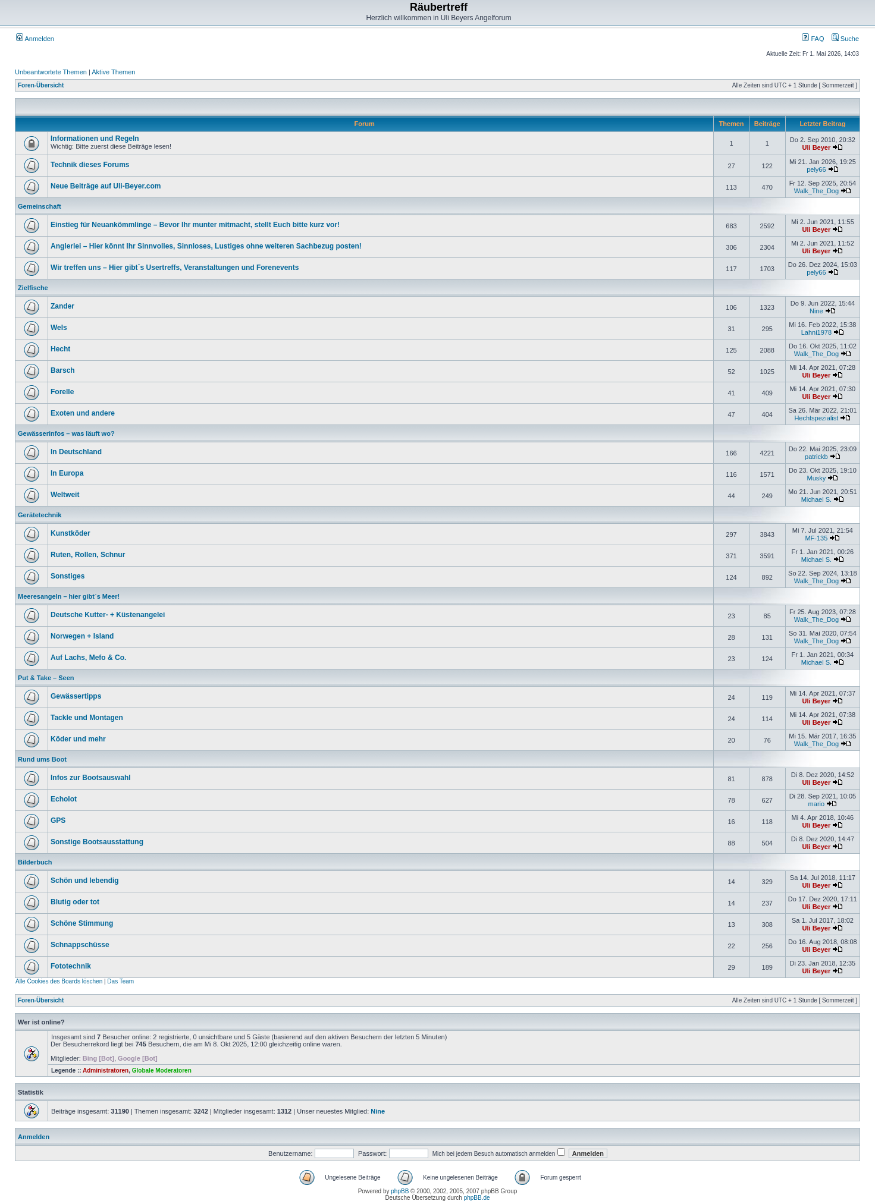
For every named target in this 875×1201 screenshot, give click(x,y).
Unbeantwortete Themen (51, 72)
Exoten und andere (83, 413)
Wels (59, 327)
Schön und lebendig (85, 880)
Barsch (63, 370)
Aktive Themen (113, 72)
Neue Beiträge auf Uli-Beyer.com (106, 186)
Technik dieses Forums (90, 165)
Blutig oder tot (75, 902)
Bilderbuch (35, 862)
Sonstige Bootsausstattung (97, 842)
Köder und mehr (78, 739)
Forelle (62, 392)
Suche (845, 38)
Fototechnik (71, 966)
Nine (816, 311)
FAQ (813, 38)
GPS (58, 820)
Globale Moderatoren (162, 1070)
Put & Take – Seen (46, 677)
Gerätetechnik (39, 514)
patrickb (816, 456)
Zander (62, 306)
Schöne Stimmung (82, 923)
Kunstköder (70, 533)
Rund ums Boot (42, 759)
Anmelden (35, 38)
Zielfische (33, 287)
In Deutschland (76, 452)
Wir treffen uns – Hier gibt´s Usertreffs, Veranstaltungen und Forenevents (175, 267)
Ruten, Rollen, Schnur (88, 555)
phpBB (400, 1191)
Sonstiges (67, 576)
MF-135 (816, 538)
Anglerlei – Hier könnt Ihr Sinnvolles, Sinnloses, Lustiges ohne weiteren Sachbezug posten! (206, 246)
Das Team (120, 981)
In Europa (67, 473)
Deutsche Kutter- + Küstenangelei (108, 615)
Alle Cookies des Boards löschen (58, 981)
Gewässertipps (76, 696)
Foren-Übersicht (41, 85)
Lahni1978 (816, 332)
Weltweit (65, 495)
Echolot (64, 799)
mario (816, 803)
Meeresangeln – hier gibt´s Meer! (69, 596)
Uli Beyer (816, 147)
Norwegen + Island (82, 636)
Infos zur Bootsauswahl (91, 778)
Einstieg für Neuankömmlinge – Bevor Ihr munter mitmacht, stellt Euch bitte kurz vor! (195, 225)
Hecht (60, 349)
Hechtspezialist (816, 418)
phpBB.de (477, 1197)
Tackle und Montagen (87, 717)
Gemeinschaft (39, 206)
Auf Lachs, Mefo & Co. (88, 657)
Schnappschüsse (80, 945)
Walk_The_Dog (816, 190)
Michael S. (816, 499)
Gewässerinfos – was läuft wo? (66, 433)
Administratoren (105, 1070)
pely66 (816, 169)
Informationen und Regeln (95, 138)
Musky (816, 478)
